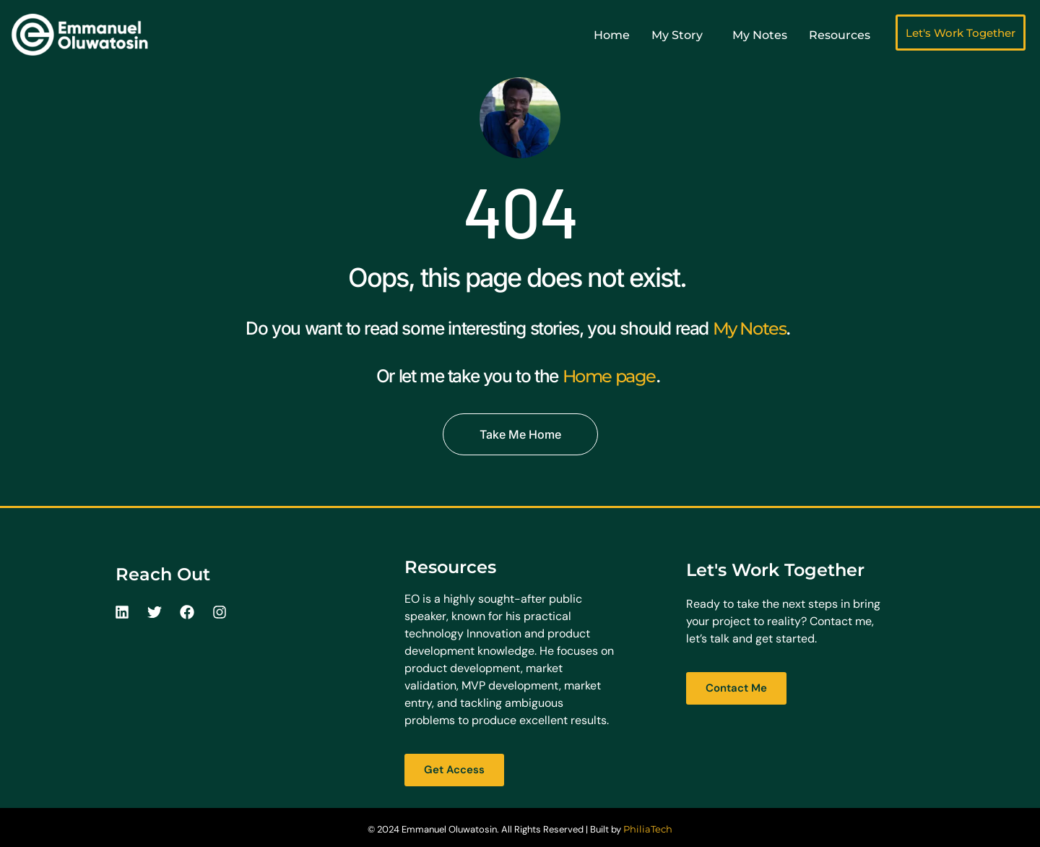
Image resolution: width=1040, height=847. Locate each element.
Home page (609, 376)
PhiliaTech (647, 829)
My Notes (749, 328)
